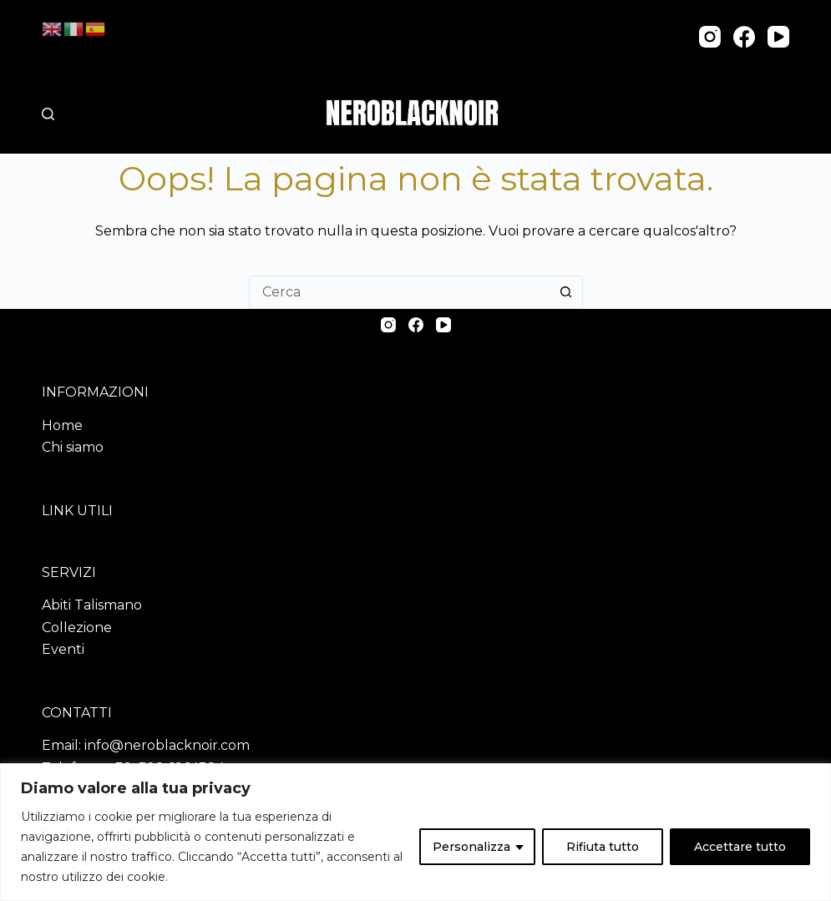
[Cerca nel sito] (48, 114)
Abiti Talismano (92, 605)
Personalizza (471, 846)
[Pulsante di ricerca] (566, 292)
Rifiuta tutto (602, 846)
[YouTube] (778, 37)
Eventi (63, 649)
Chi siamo (73, 447)
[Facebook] (744, 37)
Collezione (77, 627)
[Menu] (781, 113)
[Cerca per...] (399, 292)
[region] (415, 832)
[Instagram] (710, 37)
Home (62, 425)
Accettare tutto (740, 846)
